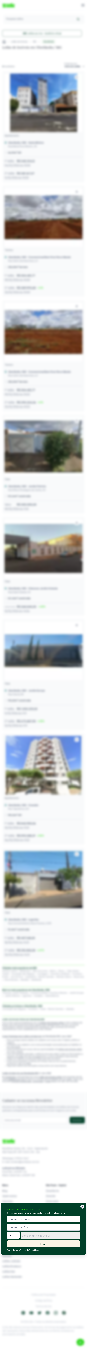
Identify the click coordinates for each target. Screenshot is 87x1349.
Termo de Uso (12, 1250)
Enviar (43, 1243)
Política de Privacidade (29, 1250)
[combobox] (50, 1235)
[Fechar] (82, 1207)
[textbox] (50, 1235)
